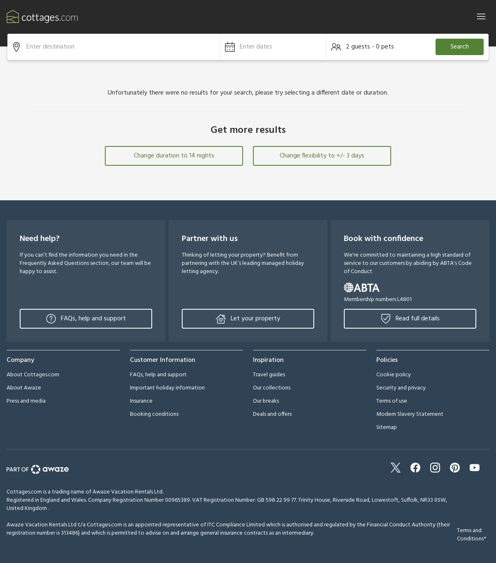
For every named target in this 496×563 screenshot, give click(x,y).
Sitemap (386, 427)
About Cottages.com (33, 375)
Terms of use (391, 401)
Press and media (26, 401)
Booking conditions (154, 414)
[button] (273, 47)
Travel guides (269, 375)
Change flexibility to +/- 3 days (322, 156)
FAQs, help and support (86, 318)
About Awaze (24, 388)
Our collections (271, 388)
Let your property (248, 318)
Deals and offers (272, 414)
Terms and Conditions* (471, 535)
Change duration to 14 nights (174, 156)
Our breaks (266, 401)
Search (459, 47)
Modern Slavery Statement (409, 414)
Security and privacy (401, 388)
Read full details (410, 318)
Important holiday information (167, 388)
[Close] (481, 16)
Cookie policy (393, 375)
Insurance (141, 401)
